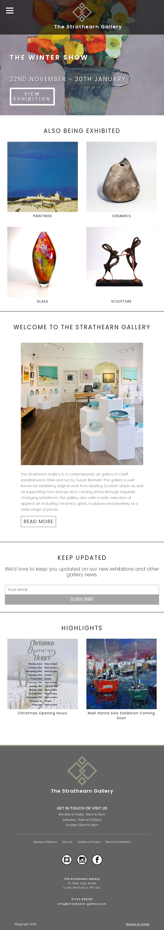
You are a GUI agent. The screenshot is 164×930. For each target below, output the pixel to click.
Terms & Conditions (118, 842)
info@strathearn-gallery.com (82, 904)
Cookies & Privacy (88, 842)
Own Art (67, 842)
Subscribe (82, 599)
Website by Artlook (137, 924)
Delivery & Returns (45, 842)
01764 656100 (82, 899)
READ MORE (38, 521)
